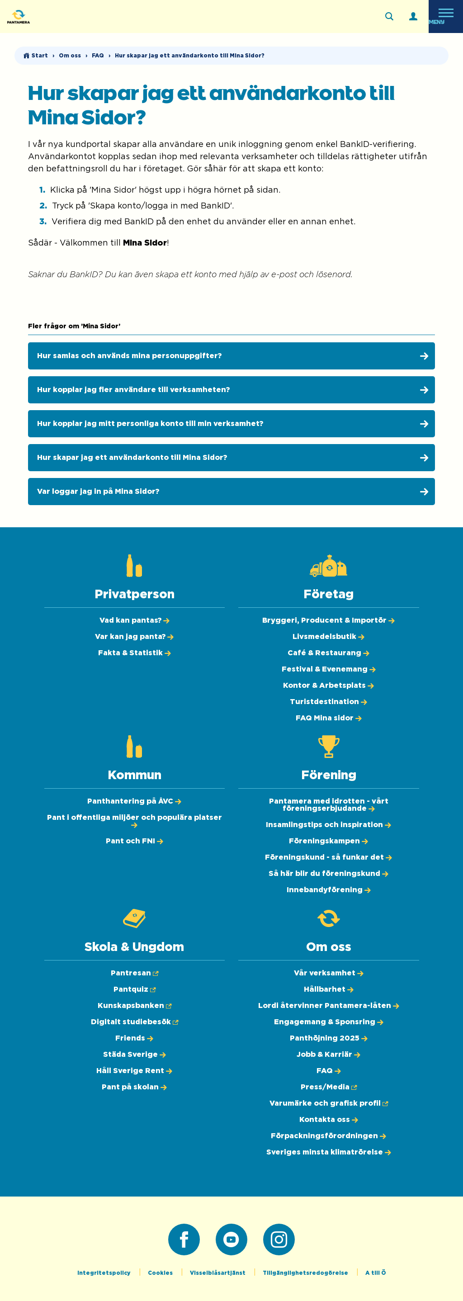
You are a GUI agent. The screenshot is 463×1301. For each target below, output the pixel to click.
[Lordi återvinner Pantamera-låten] (328, 1005)
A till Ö (375, 1273)
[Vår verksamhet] (329, 973)
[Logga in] (413, 17)
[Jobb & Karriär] (328, 1054)
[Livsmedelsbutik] (328, 636)
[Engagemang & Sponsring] (328, 1022)
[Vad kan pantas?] (134, 620)
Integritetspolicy (104, 1273)
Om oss (70, 55)
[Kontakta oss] (328, 1119)
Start (40, 55)
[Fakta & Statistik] (134, 653)
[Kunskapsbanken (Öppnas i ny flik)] (134, 1005)
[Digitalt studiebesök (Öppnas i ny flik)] (134, 1022)
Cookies (161, 1273)
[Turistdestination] (328, 701)
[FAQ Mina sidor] (329, 718)
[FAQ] (329, 1070)
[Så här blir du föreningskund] (328, 873)
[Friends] (134, 1038)
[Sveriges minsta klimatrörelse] (328, 1152)
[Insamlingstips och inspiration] (328, 824)
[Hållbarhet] (329, 989)
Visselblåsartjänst (218, 1273)
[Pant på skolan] (134, 1087)
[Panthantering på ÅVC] (134, 801)
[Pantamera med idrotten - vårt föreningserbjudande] (328, 805)
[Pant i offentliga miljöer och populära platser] (134, 821)
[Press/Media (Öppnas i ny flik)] (329, 1087)
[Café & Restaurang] (328, 653)
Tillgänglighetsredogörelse (306, 1273)
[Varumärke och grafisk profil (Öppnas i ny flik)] (328, 1103)
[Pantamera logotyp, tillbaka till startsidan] (52, 16)
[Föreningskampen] (328, 841)
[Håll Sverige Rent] (134, 1070)
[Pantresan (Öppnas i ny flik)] (134, 973)
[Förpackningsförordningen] (328, 1136)
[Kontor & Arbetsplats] (328, 685)
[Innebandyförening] (329, 890)
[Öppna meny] (446, 16)
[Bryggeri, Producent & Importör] (328, 620)
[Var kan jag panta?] (134, 636)
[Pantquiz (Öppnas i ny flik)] (134, 989)
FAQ (98, 55)
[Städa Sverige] (134, 1054)
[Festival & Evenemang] (329, 669)
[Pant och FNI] (134, 841)
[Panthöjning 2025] (329, 1038)
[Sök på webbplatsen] (389, 17)
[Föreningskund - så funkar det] (328, 857)
